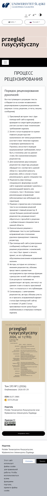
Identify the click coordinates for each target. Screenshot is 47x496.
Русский (34, 22)
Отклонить (29, 461)
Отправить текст (23, 433)
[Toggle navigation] (5, 62)
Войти (12, 22)
